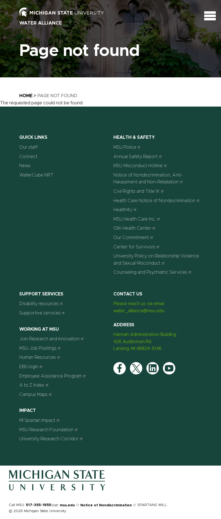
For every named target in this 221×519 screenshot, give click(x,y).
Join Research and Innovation (52, 338)
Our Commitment (133, 237)
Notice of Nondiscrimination (108, 505)
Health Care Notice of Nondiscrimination (157, 200)
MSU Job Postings (40, 348)
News (25, 166)
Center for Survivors (137, 246)
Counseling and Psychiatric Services (153, 272)
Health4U (125, 209)
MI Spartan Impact (40, 420)
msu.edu (70, 505)
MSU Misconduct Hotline (140, 165)
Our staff (28, 147)
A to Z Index (34, 385)
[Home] (57, 489)
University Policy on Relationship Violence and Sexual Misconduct (156, 259)
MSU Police (127, 147)
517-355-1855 (38, 505)
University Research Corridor (51, 438)
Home (25, 96)
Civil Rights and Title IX (139, 191)
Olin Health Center (135, 228)
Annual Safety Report (138, 156)
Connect (28, 156)
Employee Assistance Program (53, 376)
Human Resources (40, 357)
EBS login (31, 366)
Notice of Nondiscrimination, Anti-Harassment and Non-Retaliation (148, 178)
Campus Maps (36, 394)
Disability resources (41, 303)
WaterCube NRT (36, 175)
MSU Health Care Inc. (137, 219)
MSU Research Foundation (49, 429)
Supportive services (42, 313)
